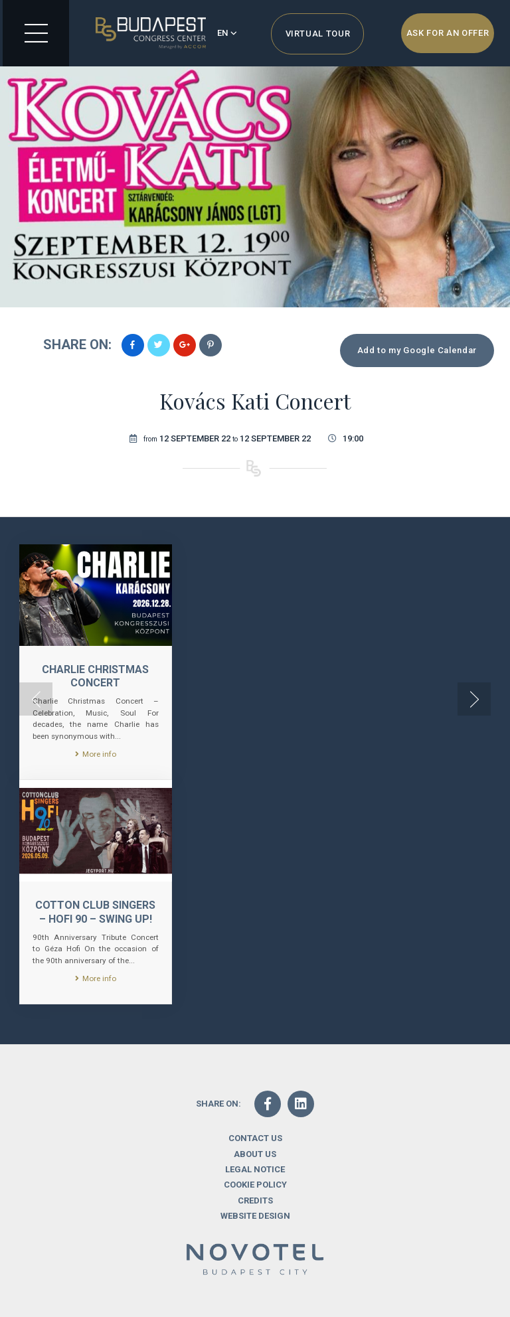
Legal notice (255, 1169)
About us (255, 1154)
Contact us (255, 1138)
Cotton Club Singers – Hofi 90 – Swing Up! (95, 912)
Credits (255, 1200)
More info (96, 754)
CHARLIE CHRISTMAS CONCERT (95, 676)
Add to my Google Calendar (417, 350)
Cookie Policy (255, 1185)
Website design (255, 1216)
